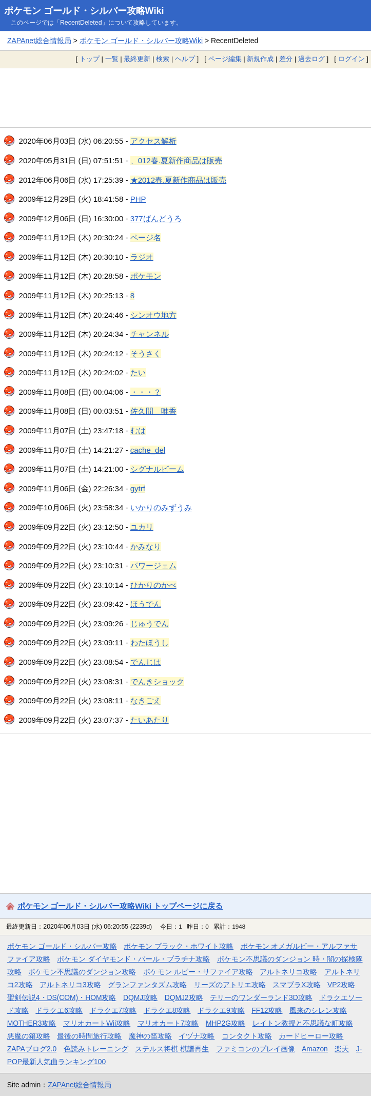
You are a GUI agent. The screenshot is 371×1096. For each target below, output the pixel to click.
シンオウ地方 (153, 315)
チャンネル (149, 334)
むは (138, 430)
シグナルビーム (157, 469)
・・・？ (145, 392)
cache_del (148, 450)
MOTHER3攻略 (31, 1023)
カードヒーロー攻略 (311, 1036)
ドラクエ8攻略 (167, 1010)
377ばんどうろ (156, 218)
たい (138, 372)
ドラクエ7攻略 (113, 1010)
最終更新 (137, 59)
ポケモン (145, 276)
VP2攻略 (341, 984)
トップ (90, 59)
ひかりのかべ (153, 585)
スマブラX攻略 (296, 984)
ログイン (351, 59)
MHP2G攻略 (225, 1023)
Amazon (315, 1049)
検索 (162, 59)
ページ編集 (225, 59)
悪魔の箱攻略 (28, 1036)
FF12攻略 (266, 1010)
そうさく (145, 353)
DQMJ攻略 (140, 997)
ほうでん (145, 604)
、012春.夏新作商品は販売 (176, 160)
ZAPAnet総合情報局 (39, 40)
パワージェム (153, 565)
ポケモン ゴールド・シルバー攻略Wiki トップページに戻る (120, 905)
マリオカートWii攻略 (96, 1023)
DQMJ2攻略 (184, 997)
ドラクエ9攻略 (221, 1010)
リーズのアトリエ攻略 (230, 984)
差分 (285, 59)
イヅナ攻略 (196, 1036)
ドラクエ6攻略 (59, 1010)
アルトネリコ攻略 (288, 972)
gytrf (137, 488)
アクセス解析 (153, 141)
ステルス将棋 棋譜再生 (172, 1049)
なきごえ (145, 700)
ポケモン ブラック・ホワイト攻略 (178, 946)
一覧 (112, 59)
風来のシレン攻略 (318, 1010)
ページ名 (145, 237)
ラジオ (141, 257)
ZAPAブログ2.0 (31, 1049)
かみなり (145, 546)
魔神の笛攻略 (150, 1036)
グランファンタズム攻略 (147, 984)
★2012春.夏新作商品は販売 (178, 180)
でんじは (145, 662)
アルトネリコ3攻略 (70, 984)
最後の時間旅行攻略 (89, 1036)
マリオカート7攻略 (168, 1023)
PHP (138, 199)
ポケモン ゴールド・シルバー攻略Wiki (84, 11)
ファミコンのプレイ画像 (255, 1049)
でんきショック (157, 681)
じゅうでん (149, 623)
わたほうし (149, 642)
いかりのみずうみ (161, 507)
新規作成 (260, 59)
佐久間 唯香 (153, 411)
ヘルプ (185, 59)
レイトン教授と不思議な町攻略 (302, 1023)
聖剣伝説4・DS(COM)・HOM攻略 (61, 997)
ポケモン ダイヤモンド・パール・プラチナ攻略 (133, 959)
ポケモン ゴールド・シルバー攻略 (62, 946)
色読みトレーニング (96, 1049)
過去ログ (311, 59)
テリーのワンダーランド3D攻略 (261, 997)
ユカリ (141, 527)
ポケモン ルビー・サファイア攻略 (198, 972)
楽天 (342, 1049)
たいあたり (149, 720)
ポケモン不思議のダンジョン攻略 (82, 972)
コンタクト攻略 (247, 1036)
